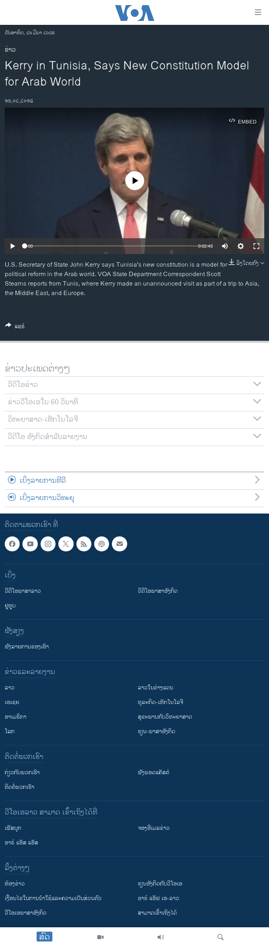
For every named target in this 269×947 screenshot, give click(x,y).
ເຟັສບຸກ (13, 828)
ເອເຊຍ (12, 703)
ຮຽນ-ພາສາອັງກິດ (156, 732)
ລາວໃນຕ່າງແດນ (155, 688)
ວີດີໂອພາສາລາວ (23, 591)
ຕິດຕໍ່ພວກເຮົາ (19, 787)
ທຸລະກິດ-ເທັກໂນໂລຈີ (160, 703)
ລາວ (10, 688)
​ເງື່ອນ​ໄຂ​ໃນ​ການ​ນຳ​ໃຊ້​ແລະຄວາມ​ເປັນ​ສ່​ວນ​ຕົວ (53, 899)
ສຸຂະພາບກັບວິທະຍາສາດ (165, 717)
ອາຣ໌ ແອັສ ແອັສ (21, 843)
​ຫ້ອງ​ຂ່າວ (15, 884)
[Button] (15, 327)
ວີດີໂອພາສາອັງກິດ (158, 591)
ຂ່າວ (10, 50)
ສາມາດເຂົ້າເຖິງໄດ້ (157, 913)
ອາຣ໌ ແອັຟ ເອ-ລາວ (158, 899)
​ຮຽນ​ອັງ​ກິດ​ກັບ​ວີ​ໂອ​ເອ (160, 884)
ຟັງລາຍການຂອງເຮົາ (27, 647)
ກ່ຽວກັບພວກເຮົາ (22, 773)
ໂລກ (10, 732)
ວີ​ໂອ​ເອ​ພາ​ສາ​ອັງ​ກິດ (25, 913)
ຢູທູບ (10, 606)
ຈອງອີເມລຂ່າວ (154, 828)
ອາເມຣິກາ (15, 717)
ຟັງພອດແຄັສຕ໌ (153, 773)
